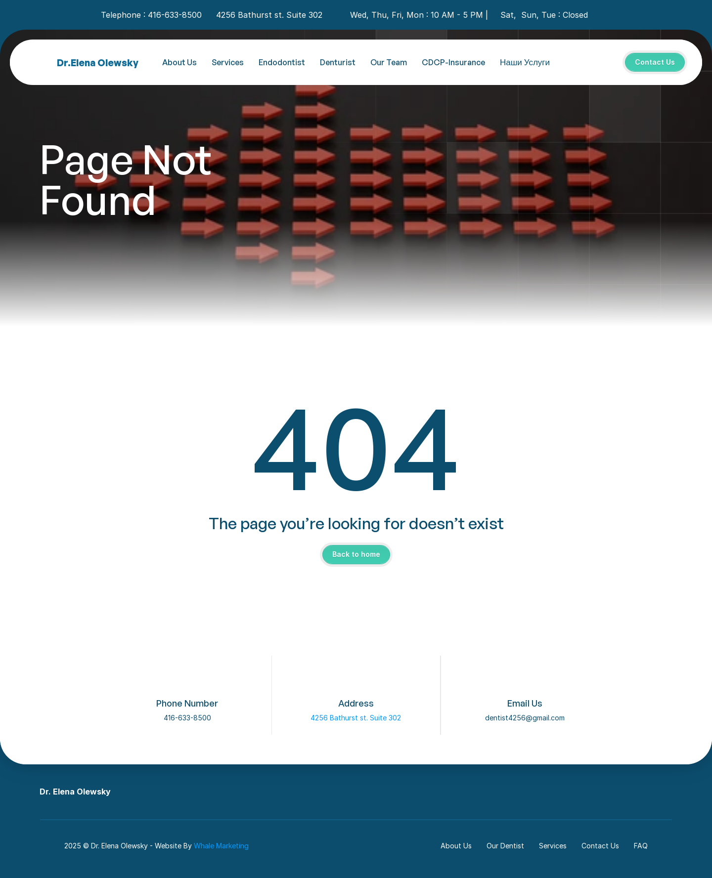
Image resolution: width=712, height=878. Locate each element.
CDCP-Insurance (453, 62)
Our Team (388, 62)
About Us (179, 62)
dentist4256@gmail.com (525, 717)
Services (228, 62)
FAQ (641, 845)
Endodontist (282, 62)
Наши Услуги (525, 62)
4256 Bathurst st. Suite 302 (356, 717)
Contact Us (600, 845)
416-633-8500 (187, 717)
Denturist (338, 62)
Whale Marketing (221, 845)
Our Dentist (505, 845)
